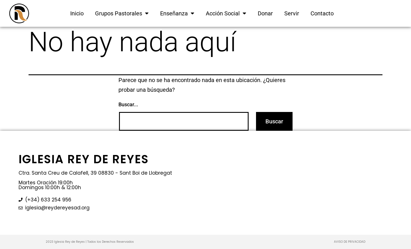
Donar (265, 13)
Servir (291, 13)
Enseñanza (177, 13)
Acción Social (226, 13)
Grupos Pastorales (122, 13)
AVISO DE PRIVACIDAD (349, 242)
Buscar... (128, 104)
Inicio (77, 13)
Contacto (322, 13)
